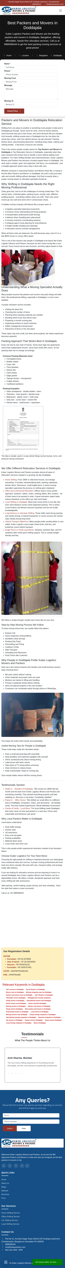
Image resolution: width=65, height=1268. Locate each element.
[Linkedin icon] (27, 1165)
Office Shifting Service (10, 1217)
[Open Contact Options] (5, 1262)
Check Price (14, 111)
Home (7, 55)
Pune (3, 1198)
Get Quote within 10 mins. (47, 1262)
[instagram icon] (16, 1165)
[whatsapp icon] (9, 1165)
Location (24, 55)
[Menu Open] (60, 10)
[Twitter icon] (22, 1165)
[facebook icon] (3, 1165)
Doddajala (5, 131)
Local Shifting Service (10, 1224)
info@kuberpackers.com (55, 4)
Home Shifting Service (10, 1213)
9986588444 (36, 4)
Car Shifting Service (9, 1220)
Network (4, 1191)
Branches (5, 1194)
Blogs (3, 1187)
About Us (5, 1183)
